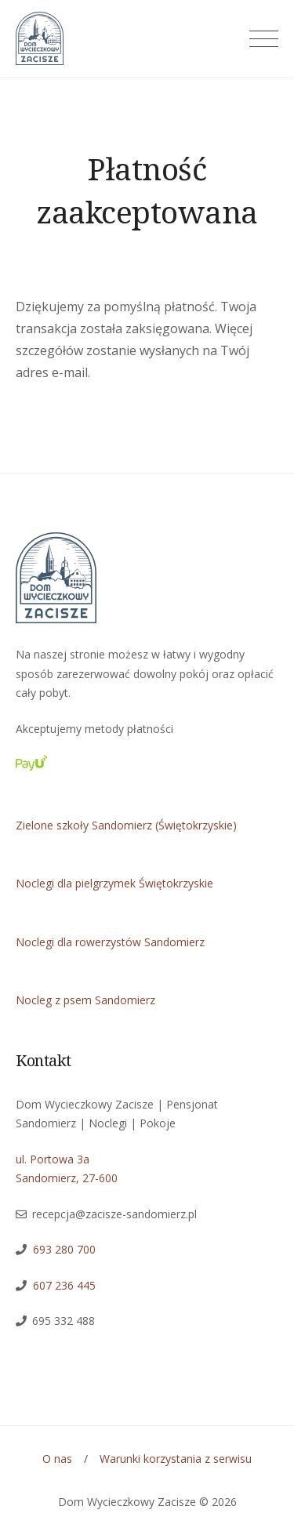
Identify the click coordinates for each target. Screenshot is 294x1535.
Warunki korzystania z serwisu (176, 1458)
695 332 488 (63, 1320)
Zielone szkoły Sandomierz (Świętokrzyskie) (126, 825)
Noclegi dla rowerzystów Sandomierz (110, 941)
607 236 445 (61, 1285)
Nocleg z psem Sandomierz (85, 999)
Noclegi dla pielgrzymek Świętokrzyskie (114, 883)
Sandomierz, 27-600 (67, 1177)
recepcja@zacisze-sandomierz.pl (114, 1214)
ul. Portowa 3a (52, 1159)
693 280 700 (64, 1249)
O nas (57, 1458)
